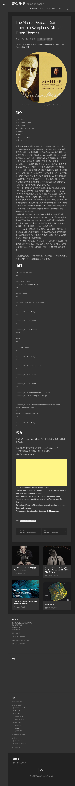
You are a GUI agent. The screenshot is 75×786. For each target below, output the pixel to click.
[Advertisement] (41, 472)
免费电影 (23, 763)
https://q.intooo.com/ (50, 448)
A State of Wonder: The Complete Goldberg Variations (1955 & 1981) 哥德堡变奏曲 (57, 570)
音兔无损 (19, 4)
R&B (17, 728)
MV (14, 738)
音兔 (33, 39)
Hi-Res (27, 521)
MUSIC (49, 39)
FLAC (21, 521)
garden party (49, 604)
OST (53, 9)
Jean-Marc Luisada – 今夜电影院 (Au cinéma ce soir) (25, 569)
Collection (16, 701)
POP (41, 9)
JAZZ (17, 725)
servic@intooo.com (52, 511)
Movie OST (19, 719)
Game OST (19, 716)
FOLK (48, 9)
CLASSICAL (34, 9)
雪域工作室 (16, 763)
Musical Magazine (65, 9)
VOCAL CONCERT (19, 744)
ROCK (17, 731)
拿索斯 (33, 521)
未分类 (15, 747)
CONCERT (17, 741)
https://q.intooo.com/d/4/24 (27, 454)
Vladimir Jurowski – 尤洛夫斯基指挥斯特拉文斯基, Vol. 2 (25, 602)
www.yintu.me (16, 627)
